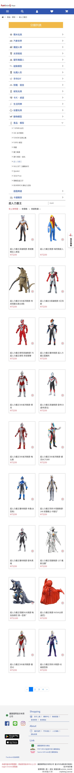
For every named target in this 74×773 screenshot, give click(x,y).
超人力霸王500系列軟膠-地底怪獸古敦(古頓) (21, 302)
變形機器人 (18, 59)
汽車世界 (17, 40)
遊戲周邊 (17, 191)
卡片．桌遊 (18, 97)
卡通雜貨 (17, 197)
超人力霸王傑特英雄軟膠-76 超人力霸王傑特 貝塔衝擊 (22, 354)
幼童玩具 (17, 110)
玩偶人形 (17, 72)
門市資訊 (46, 731)
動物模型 (17, 116)
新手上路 (37, 716)
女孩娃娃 (17, 53)
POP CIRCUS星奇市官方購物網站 (48, 749)
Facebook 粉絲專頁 (12, 757)
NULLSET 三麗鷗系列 (21, 166)
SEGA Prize (17, 176)
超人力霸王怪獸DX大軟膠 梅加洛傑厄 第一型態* (22, 614)
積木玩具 (17, 34)
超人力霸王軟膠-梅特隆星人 (51, 248)
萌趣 (15, 147)
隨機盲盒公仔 (18, 180)
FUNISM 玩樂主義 (19, 137)
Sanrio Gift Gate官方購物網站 (47, 752)
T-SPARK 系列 (18, 128)
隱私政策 (34, 734)
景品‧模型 (18, 122)
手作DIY (17, 78)
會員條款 (34, 719)
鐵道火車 (17, 47)
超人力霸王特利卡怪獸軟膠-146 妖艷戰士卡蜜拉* (51, 510)
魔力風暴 (16, 152)
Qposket (16, 171)
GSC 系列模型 (18, 133)
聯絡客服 (55, 716)
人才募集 (55, 731)
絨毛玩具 (17, 91)
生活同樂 (17, 104)
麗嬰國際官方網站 (43, 745)
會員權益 (43, 719)
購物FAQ (46, 716)
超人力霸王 (17, 161)
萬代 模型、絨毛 (19, 157)
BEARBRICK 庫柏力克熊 (22, 185)
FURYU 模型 (17, 142)
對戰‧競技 (18, 85)
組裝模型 (17, 66)
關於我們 (37, 731)
